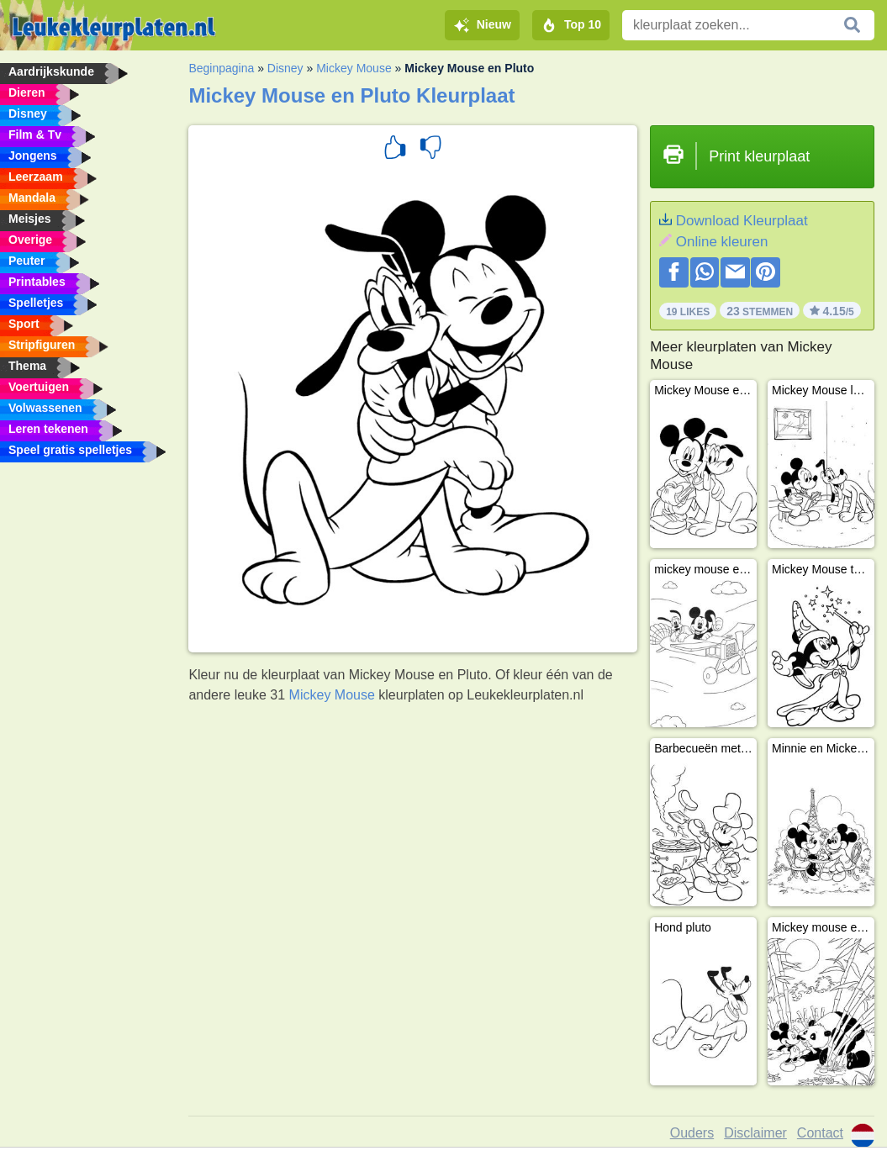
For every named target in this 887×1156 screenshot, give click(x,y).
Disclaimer (755, 1133)
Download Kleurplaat (742, 221)
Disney (285, 68)
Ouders (692, 1133)
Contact (820, 1133)
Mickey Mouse (353, 68)
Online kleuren (722, 242)
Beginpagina (221, 68)
